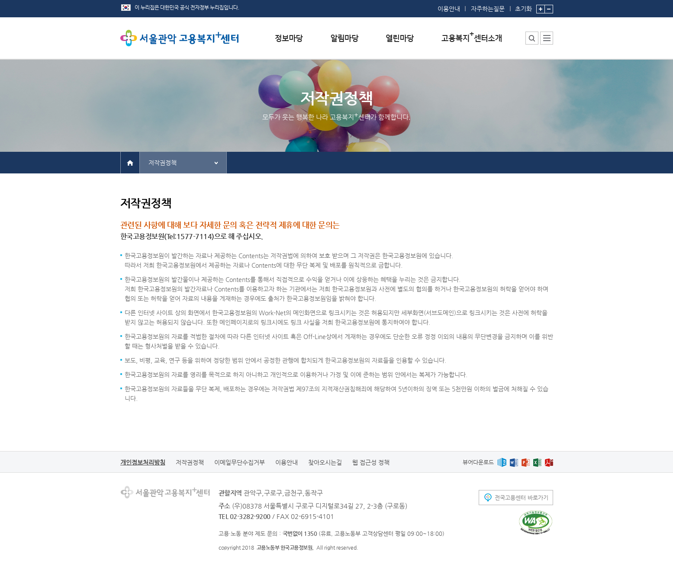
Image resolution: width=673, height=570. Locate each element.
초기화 (523, 6)
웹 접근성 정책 (371, 462)
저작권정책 (162, 162)
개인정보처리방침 (142, 462)
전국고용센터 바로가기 (521, 497)
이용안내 (449, 8)
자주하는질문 (488, 8)
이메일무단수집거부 (239, 462)
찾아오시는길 (325, 462)
